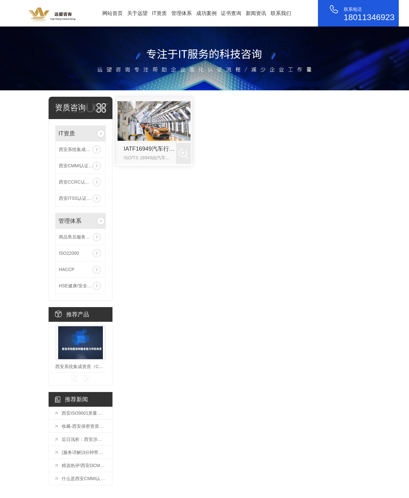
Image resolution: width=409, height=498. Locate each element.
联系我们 (281, 13)
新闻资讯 (256, 13)
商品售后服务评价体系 (80, 236)
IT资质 (159, 13)
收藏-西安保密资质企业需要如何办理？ (84, 426)
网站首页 (112, 13)
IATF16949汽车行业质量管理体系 (150, 149)
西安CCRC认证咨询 (78, 182)
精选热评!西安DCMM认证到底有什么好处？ (84, 465)
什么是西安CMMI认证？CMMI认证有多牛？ (84, 478)
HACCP (66, 269)
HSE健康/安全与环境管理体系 (80, 285)
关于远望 (137, 13)
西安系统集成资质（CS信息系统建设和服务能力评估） (80, 149)
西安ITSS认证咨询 (77, 198)
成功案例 (206, 13)
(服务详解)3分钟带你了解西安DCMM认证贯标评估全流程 (84, 452)
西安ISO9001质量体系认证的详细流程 (84, 413)
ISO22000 (69, 253)
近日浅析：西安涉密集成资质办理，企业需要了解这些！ (84, 439)
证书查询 (231, 13)
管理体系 (181, 13)
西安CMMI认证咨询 (78, 165)
